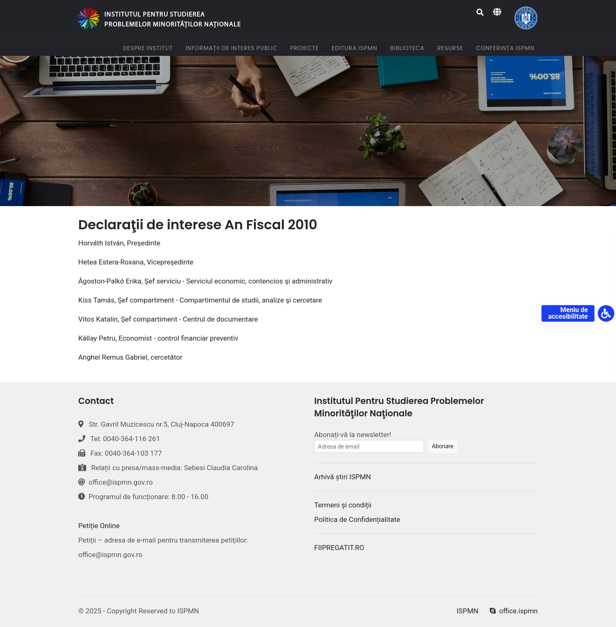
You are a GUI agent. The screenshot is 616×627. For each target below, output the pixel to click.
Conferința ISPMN (507, 47)
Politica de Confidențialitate (357, 519)
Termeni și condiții (342, 505)
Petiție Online (99, 525)
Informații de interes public (233, 47)
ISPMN (467, 611)
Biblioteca (409, 47)
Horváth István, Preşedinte (119, 243)
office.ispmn (514, 611)
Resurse (451, 47)
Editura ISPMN (356, 47)
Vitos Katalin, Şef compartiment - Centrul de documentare (168, 319)
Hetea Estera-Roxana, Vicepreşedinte (135, 262)
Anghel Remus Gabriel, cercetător (130, 357)
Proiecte (306, 47)
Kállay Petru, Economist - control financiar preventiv (158, 338)
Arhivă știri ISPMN (342, 477)
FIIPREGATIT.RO (339, 547)
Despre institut (149, 47)
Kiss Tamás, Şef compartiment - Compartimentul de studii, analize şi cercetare (200, 300)
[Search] (480, 12)
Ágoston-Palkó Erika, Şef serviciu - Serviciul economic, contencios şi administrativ (205, 281)
